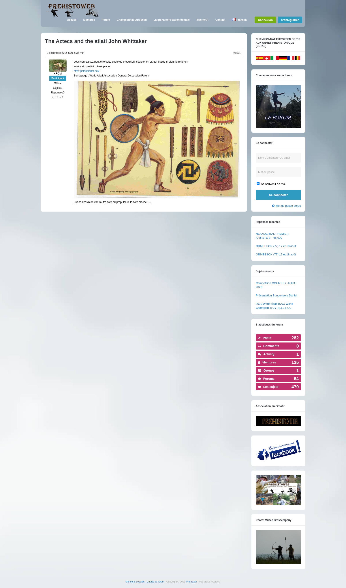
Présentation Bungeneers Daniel (276, 295)
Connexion (265, 20)
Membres (89, 19)
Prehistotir (191, 581)
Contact (220, 19)
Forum (106, 19)
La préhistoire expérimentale (172, 19)
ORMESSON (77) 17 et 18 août (276, 246)
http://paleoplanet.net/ (86, 71)
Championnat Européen (132, 19)
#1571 (237, 52)
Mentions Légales (135, 581)
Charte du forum (155, 581)
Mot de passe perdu (288, 205)
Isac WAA (202, 19)
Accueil (72, 19)
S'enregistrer (290, 20)
